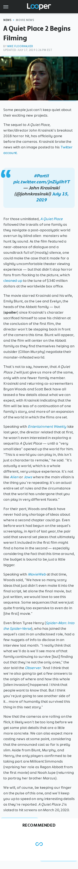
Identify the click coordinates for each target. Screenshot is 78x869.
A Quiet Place (51, 218)
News (7, 20)
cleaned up (12, 280)
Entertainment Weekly (47, 426)
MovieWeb (37, 574)
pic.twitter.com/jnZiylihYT (41, 182)
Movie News (25, 20)
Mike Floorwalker (20, 46)
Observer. (33, 667)
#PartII (41, 176)
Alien (14, 477)
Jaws (28, 477)
